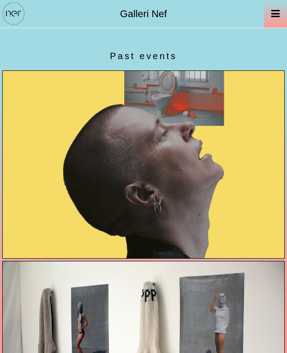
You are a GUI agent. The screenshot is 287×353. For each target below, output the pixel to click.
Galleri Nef (143, 13)
